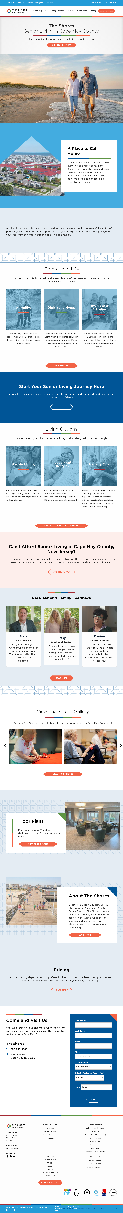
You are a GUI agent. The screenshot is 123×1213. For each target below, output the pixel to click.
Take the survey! (61, 572)
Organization (95, 1157)
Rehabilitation (95, 1145)
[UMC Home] (16, 11)
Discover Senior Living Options (61, 526)
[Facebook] (7, 1156)
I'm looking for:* (82, 1062)
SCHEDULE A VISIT (106, 11)
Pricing (50, 1163)
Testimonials (50, 1138)
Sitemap (113, 1209)
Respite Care (95, 1141)
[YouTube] (14, 1156)
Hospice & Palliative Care (95, 1152)
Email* (77, 1041)
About (50, 1166)
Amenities (50, 1128)
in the (77, 1087)
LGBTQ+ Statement (95, 1160)
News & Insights (50, 1172)
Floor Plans (50, 1160)
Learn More (85, 935)
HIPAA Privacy (95, 1164)
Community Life (50, 1124)
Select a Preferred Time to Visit (89, 1073)
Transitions (95, 1148)
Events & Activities (50, 1135)
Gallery (50, 1157)
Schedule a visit (61, 45)
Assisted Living (95, 1131)
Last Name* (80, 1031)
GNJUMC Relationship (95, 1167)
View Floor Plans (38, 844)
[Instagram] (11, 1156)
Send (93, 1099)
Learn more (61, 366)
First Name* (80, 1021)
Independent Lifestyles (95, 1128)
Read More (61, 678)
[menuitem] (40, 11)
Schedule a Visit (50, 1183)
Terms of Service (83, 1209)
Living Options (95, 1124)
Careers (50, 1169)
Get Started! (61, 406)
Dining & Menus (50, 1131)
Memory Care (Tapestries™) (95, 1135)
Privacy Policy (68, 1209)
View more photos (63, 774)
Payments (50, 1175)
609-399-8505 (111, 3)
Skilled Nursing (95, 1138)
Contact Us (96, 3)
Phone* (78, 1052)
